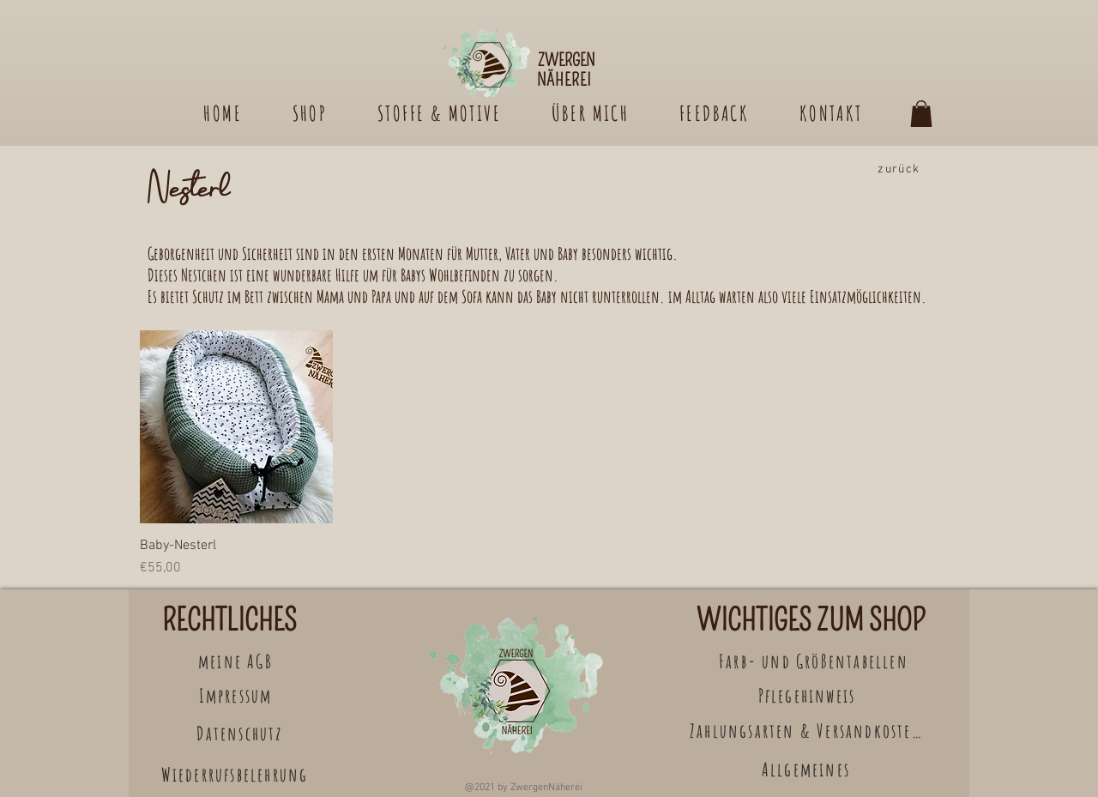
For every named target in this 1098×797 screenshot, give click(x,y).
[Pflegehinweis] (808, 695)
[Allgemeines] (808, 769)
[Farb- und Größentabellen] (815, 661)
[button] (921, 113)
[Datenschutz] (241, 733)
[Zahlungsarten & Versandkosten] (808, 730)
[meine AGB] (237, 661)
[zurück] (901, 169)
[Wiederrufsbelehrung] (236, 774)
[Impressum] (237, 695)
